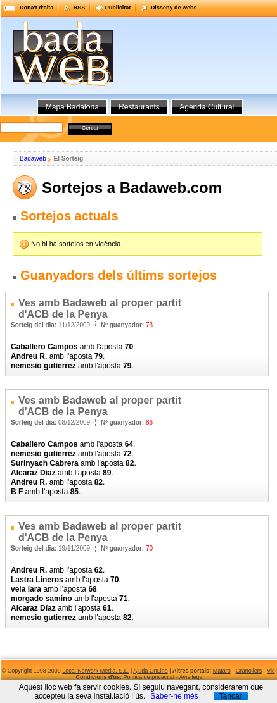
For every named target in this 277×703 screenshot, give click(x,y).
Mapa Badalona (72, 107)
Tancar (230, 696)
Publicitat (118, 7)
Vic (270, 671)
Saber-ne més (174, 696)
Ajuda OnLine (150, 671)
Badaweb (33, 158)
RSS (80, 7)
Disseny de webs (174, 7)
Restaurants (139, 107)
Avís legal (191, 677)
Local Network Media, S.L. (95, 671)
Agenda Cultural (206, 107)
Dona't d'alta (36, 7)
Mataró (222, 671)
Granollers (249, 671)
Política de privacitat (149, 677)
